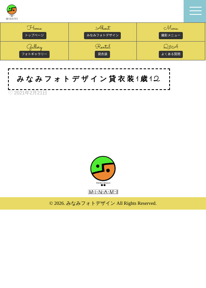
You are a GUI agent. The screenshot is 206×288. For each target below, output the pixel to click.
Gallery (34, 50)
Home (34, 31)
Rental (102, 50)
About (102, 31)
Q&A (171, 50)
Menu (171, 31)
